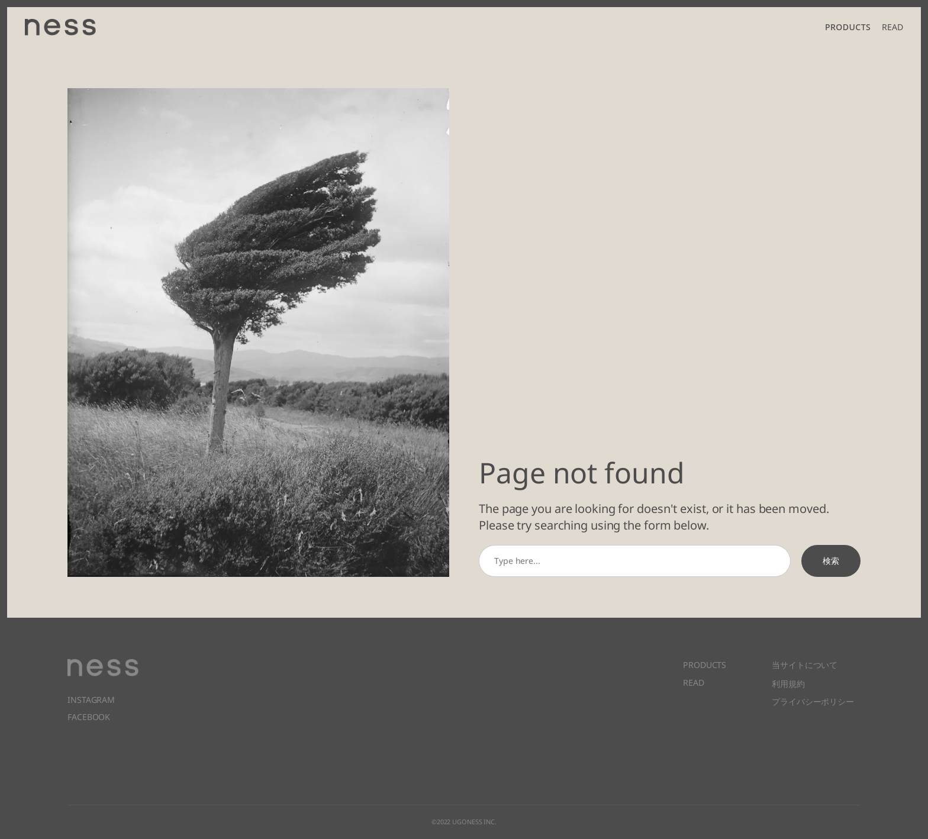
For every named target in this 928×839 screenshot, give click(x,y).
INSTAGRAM (91, 699)
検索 (831, 560)
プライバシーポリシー (813, 700)
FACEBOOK (88, 716)
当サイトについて (804, 664)
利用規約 (788, 682)
